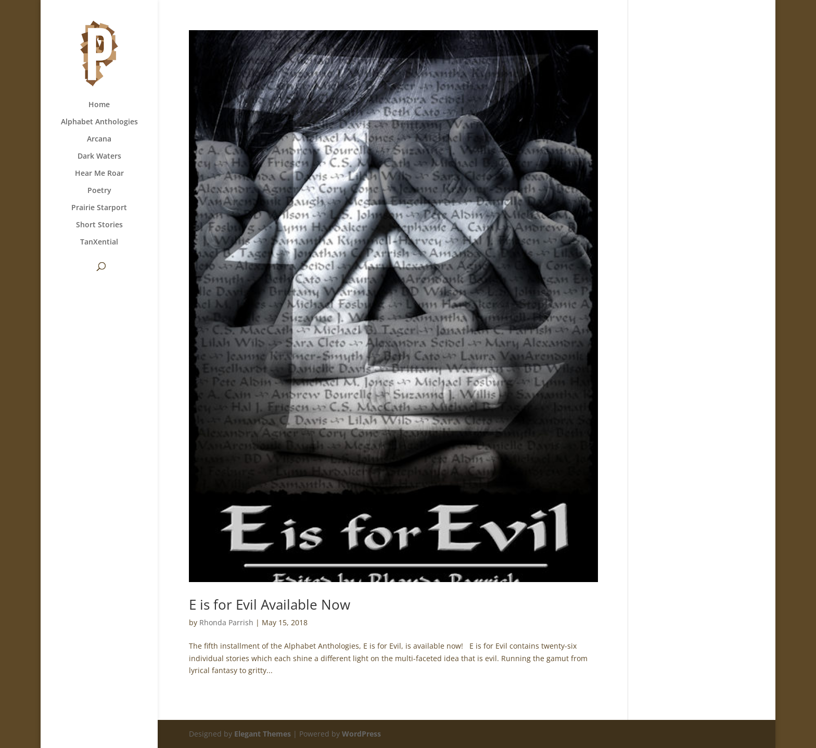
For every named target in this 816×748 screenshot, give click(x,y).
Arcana (99, 139)
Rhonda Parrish (226, 622)
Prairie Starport (99, 208)
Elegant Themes (262, 734)
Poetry (99, 191)
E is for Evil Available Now (269, 604)
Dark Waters (99, 156)
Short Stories (99, 225)
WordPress (361, 734)
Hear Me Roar (99, 174)
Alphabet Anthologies (99, 122)
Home (99, 105)
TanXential (99, 242)
